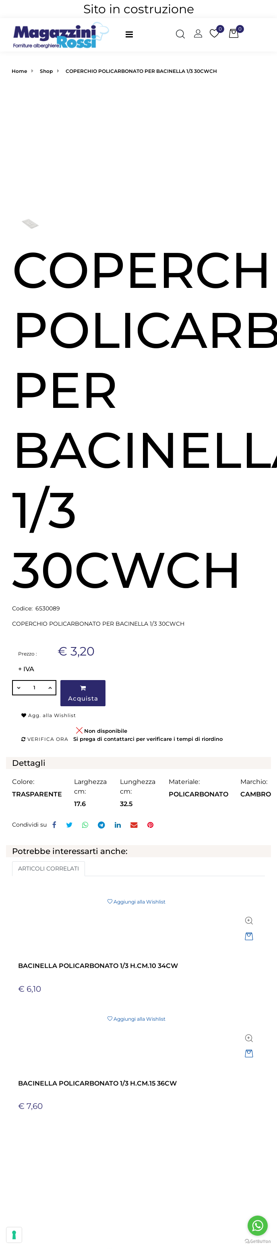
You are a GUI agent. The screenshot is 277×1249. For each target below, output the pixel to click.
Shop (46, 71)
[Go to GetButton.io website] (258, 1241)
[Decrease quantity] (18, 687)
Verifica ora (44, 739)
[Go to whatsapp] (258, 1226)
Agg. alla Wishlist (48, 715)
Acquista (83, 693)
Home (19, 71)
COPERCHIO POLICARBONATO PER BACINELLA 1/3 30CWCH (141, 71)
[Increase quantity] (50, 687)
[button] (138, 154)
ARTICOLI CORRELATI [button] (48, 868)
